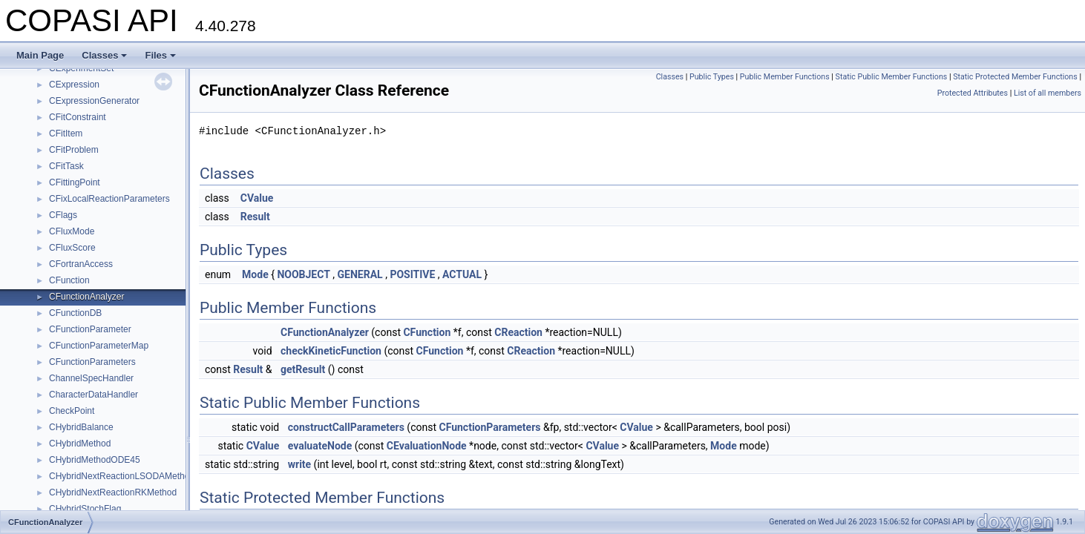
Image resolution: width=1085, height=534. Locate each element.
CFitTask (66, 166)
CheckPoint (71, 411)
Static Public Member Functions (892, 77)
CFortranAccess (81, 264)
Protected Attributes (972, 93)
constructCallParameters (346, 427)
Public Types (711, 77)
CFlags (63, 215)
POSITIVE (412, 274)
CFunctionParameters (92, 362)
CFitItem (65, 133)
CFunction (69, 280)
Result (255, 216)
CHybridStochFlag (85, 509)
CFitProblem (74, 150)
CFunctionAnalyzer (86, 296)
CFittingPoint (74, 182)
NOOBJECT (303, 274)
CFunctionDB (75, 313)
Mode (255, 274)
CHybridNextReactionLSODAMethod (121, 476)
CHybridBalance (81, 427)
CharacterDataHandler (93, 394)
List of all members (1047, 93)
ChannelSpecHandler (91, 378)
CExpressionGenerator (94, 101)
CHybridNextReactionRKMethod (113, 492)
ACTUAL (462, 274)
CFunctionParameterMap (98, 345)
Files (160, 55)
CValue (257, 198)
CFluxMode (71, 231)
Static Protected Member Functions (1015, 77)
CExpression (74, 84)
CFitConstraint (77, 117)
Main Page (40, 55)
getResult (303, 369)
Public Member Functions (785, 77)
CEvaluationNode (427, 446)
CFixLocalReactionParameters (109, 199)
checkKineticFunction (331, 351)
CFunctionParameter (90, 329)
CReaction (518, 332)
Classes (104, 55)
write (299, 464)
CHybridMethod (80, 443)
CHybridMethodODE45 (94, 460)
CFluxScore (72, 248)
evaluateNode (320, 446)
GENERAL (360, 274)
